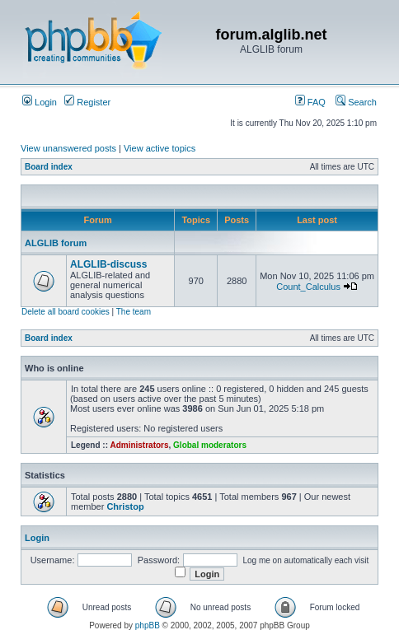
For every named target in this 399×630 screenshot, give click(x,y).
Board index (49, 166)
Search (356, 102)
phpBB (147, 625)
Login (39, 102)
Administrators (139, 445)
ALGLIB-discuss (108, 264)
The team (133, 311)
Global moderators (209, 445)
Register (87, 102)
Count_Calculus (308, 287)
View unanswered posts (68, 148)
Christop (124, 506)
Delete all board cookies (65, 311)
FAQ (310, 102)
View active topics (159, 148)
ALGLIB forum (56, 243)
